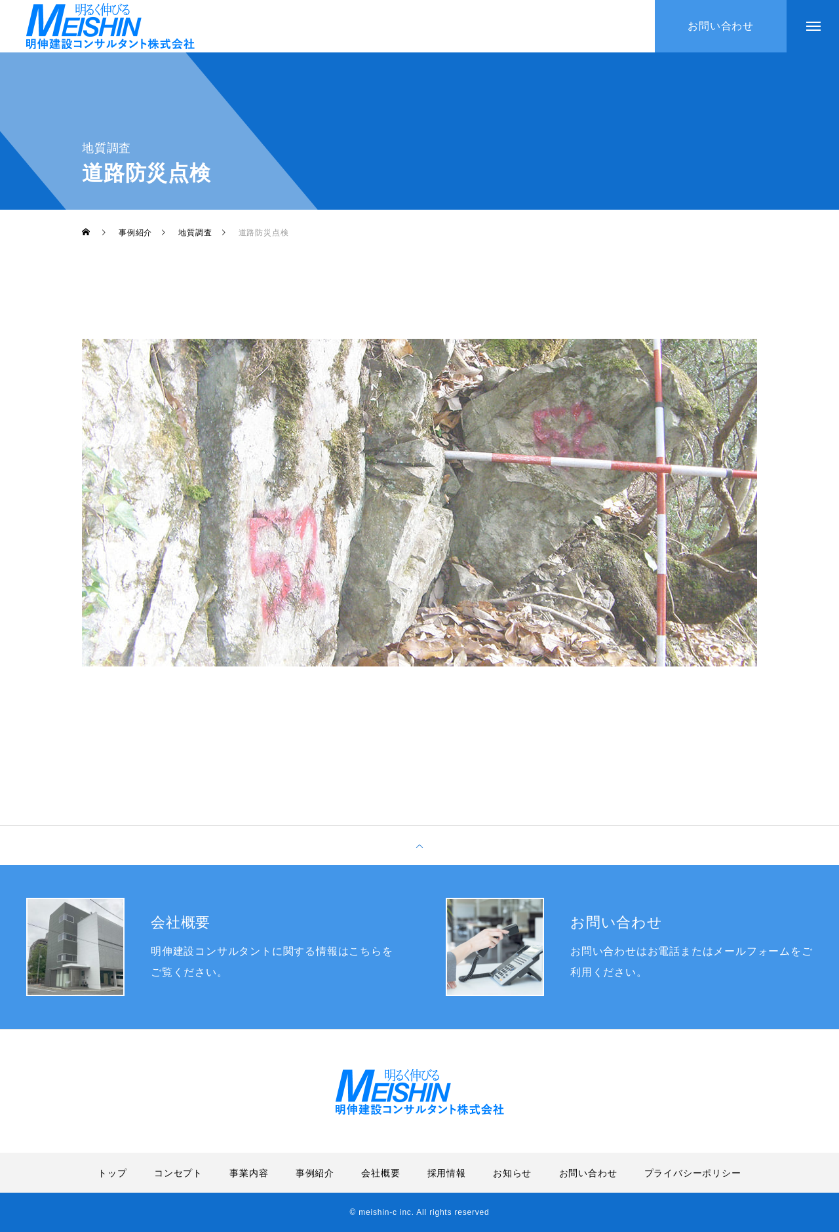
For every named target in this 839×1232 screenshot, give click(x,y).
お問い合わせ (588, 1173)
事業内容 (248, 1173)
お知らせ (512, 1173)
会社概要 (380, 1173)
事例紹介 (315, 1173)
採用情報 (446, 1173)
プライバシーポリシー (692, 1173)
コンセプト (178, 1173)
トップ (112, 1173)
